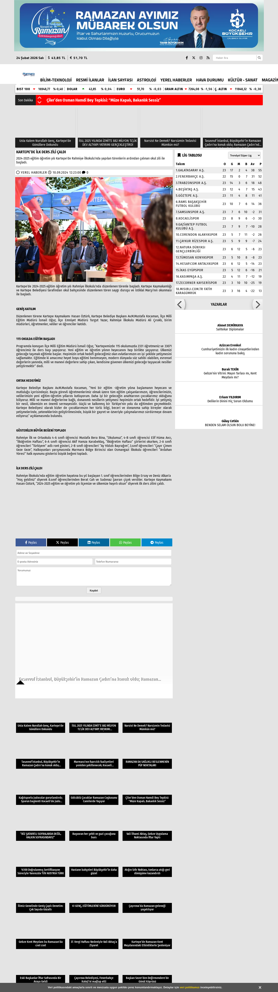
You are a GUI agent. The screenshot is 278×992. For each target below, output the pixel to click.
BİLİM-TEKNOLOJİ (56, 80)
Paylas (31, 542)
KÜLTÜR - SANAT (243, 80)
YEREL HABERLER (176, 80)
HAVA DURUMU (210, 80)
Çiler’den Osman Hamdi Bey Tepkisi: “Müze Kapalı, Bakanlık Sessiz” (104, 100)
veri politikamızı (190, 987)
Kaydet (94, 590)
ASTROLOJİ (146, 80)
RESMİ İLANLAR (90, 80)
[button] (39, 98)
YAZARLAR (219, 304)
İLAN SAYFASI (120, 80)
